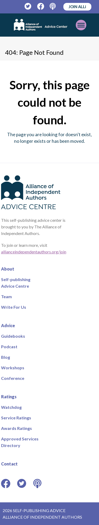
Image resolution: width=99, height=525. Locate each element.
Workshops (12, 367)
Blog (5, 357)
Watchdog (11, 407)
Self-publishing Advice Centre (15, 282)
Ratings (9, 396)
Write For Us (13, 307)
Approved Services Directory (20, 442)
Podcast (9, 346)
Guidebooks (13, 335)
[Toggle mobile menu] (81, 25)
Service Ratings (16, 417)
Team (6, 296)
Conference (12, 378)
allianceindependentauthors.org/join (33, 251)
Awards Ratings (16, 428)
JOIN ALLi (77, 6)
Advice (8, 325)
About (7, 268)
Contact (9, 463)
